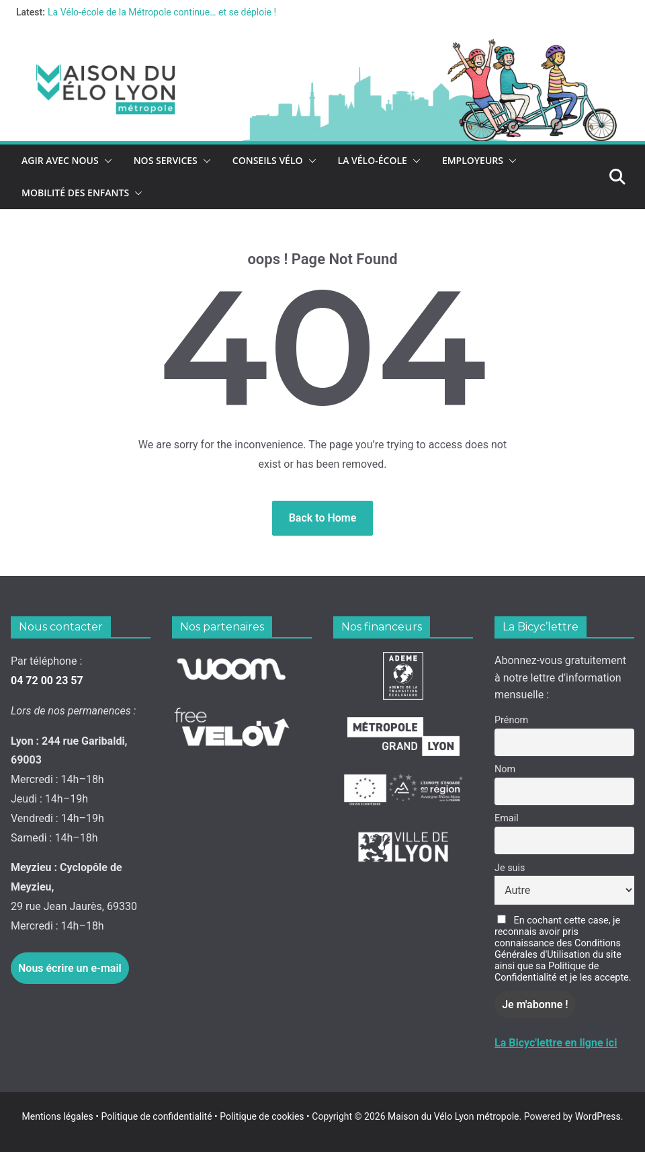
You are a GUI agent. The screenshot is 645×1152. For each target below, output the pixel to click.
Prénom (511, 720)
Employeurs (472, 160)
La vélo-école (372, 160)
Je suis (509, 868)
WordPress (598, 1116)
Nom (504, 769)
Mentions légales (61, 1116)
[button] (105, 160)
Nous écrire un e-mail (70, 968)
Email (506, 818)
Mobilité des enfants (75, 192)
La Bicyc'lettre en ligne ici (555, 1042)
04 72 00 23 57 (47, 680)
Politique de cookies (259, 1116)
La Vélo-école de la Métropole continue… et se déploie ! (162, 12)
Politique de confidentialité (157, 1116)
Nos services (166, 160)
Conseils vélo (267, 160)
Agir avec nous (60, 160)
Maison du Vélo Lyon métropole (453, 1116)
